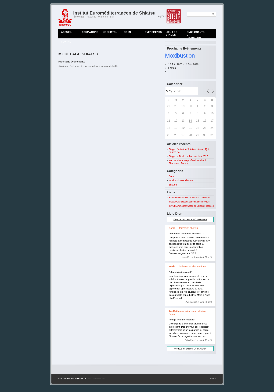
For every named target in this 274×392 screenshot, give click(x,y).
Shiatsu (173, 184)
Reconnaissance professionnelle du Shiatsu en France (188, 162)
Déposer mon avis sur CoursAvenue (190, 219)
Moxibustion (180, 55)
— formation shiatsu (183, 228)
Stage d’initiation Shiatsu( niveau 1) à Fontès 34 (189, 150)
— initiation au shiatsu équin (188, 266)
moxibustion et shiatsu (181, 180)
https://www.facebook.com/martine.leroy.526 (189, 202)
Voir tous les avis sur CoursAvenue (190, 349)
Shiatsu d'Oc (80, 378)
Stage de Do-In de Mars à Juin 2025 (188, 156)
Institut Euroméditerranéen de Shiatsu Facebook (191, 206)
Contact (212, 378)
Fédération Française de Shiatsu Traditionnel (189, 197)
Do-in (171, 176)
